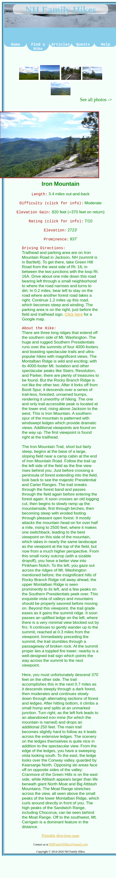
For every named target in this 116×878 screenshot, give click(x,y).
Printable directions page (61, 840)
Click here (74, 318)
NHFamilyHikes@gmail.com (68, 848)
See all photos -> (96, 99)
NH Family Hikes (60, 10)
